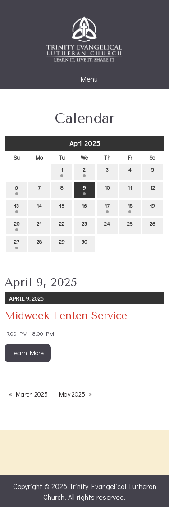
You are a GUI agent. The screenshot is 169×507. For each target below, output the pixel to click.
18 (130, 207)
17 (107, 207)
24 (107, 225)
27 (16, 243)
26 (152, 225)
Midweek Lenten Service (66, 316)
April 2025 (84, 143)
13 (16, 207)
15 (61, 207)
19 (152, 207)
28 (39, 243)
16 (84, 207)
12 (152, 189)
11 (130, 189)
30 (84, 243)
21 (39, 225)
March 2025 (32, 394)
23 (84, 225)
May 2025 (72, 394)
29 (62, 243)
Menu (85, 78)
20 (16, 225)
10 (107, 189)
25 (130, 225)
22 (61, 225)
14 (39, 207)
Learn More (27, 352)
